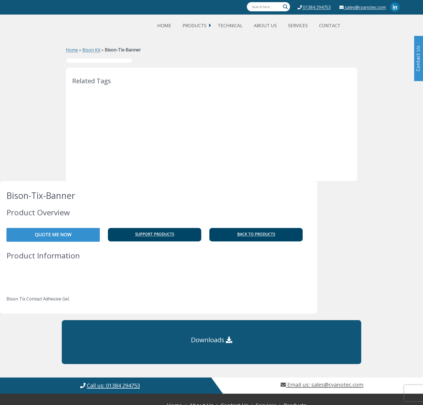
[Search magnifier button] (285, 7)
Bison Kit (91, 50)
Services (298, 25)
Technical (230, 25)
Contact (329, 25)
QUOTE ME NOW (53, 234)
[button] (154, 234)
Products (194, 25)
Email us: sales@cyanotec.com (322, 384)
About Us (265, 25)
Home (164, 25)
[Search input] (266, 7)
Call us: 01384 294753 (113, 385)
